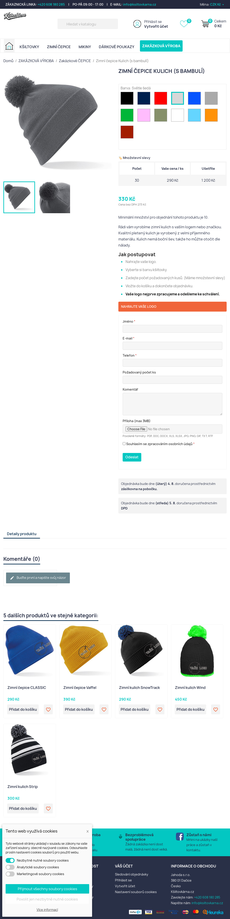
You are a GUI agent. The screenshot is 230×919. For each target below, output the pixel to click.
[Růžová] (144, 116)
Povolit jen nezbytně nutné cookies (47, 899)
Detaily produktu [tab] (21, 533)
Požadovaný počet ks (139, 372)
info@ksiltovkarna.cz (139, 4)
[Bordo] (128, 133)
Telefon (130, 355)
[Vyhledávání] (88, 24)
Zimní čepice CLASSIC (26, 688)
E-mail (129, 338)
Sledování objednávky (131, 874)
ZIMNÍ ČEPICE (59, 46)
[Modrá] (195, 99)
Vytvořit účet (156, 26)
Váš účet (124, 866)
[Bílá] (178, 116)
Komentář (130, 389)
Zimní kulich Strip (22, 787)
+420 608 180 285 (51, 4)
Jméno (129, 321)
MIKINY (85, 46)
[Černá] (128, 99)
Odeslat (132, 457)
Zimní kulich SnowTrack (139, 688)
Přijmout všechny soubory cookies (47, 888)
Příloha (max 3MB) (136, 421)
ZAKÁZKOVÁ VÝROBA (161, 45)
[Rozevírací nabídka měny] (217, 4)
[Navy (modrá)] (144, 99)
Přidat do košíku (23, 709)
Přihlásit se (153, 21)
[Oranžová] (212, 116)
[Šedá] (212, 99)
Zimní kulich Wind (190, 688)
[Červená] (161, 99)
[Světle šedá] (178, 99)
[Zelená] (128, 116)
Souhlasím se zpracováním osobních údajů (159, 444)
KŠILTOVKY (29, 46)
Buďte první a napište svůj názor (38, 577)
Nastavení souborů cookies (136, 892)
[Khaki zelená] (161, 116)
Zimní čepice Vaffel (79, 688)
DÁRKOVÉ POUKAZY (116, 46)
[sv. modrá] (195, 116)
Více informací (47, 910)
